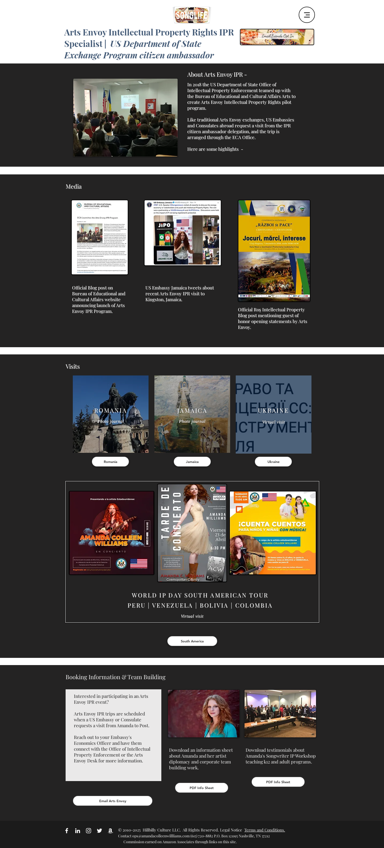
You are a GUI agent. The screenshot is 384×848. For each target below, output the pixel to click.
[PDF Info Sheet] (202, 787)
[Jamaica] (192, 461)
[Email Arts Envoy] (113, 800)
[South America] (192, 641)
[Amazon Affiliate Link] (110, 830)
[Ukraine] (273, 461)
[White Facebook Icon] (66, 830)
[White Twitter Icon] (99, 830)
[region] (111, 414)
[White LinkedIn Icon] (77, 830)
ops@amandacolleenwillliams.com (161, 835)
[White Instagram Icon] (88, 830)
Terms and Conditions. (264, 830)
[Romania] (110, 461)
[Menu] (307, 15)
